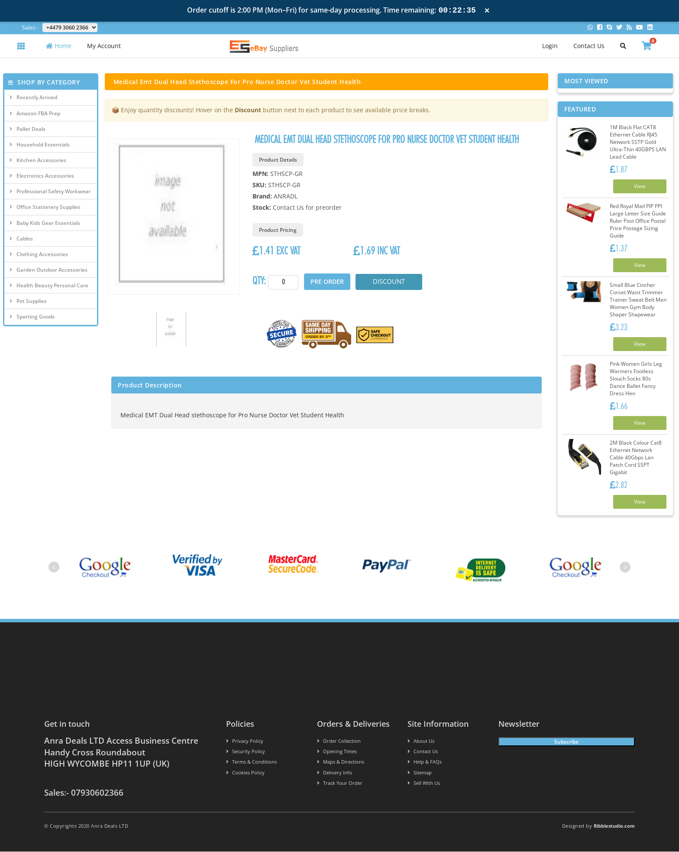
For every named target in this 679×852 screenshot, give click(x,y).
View (639, 186)
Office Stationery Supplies (45, 207)
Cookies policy (245, 773)
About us (420, 741)
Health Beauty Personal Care (49, 285)
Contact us (422, 752)
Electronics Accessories (42, 175)
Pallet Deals (27, 129)
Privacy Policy (244, 741)
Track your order (339, 783)
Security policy (245, 752)
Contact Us (589, 46)
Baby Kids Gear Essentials (45, 223)
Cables (21, 238)
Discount (389, 281)
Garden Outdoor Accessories (48, 269)
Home (58, 46)
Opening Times (337, 752)
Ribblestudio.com (614, 826)
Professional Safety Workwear (50, 191)
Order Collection (339, 741)
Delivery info (334, 773)
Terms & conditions (251, 762)
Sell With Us (423, 783)
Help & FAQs (424, 762)
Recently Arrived (33, 97)
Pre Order (327, 281)
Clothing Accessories (39, 254)
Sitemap (419, 773)
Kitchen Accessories (38, 160)
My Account (104, 46)
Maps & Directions (340, 762)
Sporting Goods (32, 316)
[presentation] (53, 567)
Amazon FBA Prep (35, 113)
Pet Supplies (28, 301)
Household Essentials (40, 144)
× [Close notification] (487, 10)
